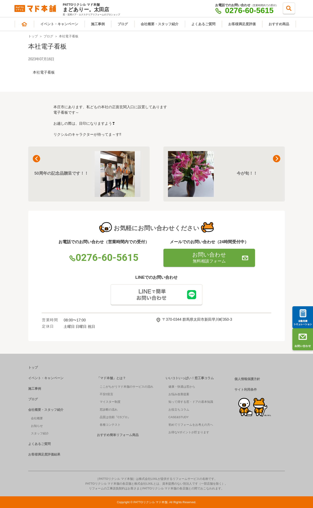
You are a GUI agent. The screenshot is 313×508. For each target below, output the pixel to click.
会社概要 (37, 418)
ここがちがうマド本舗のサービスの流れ (126, 386)
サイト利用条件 (245, 389)
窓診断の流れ (109, 409)
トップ (33, 36)
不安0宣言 (106, 394)
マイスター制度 (110, 401)
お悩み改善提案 (178, 394)
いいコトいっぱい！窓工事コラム (190, 378)
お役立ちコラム (178, 409)
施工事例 (98, 24)
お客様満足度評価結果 (44, 454)
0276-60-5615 (244, 10)
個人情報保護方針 (247, 379)
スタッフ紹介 (40, 433)
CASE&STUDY (178, 417)
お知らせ (37, 426)
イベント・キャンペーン (59, 24)
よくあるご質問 (203, 24)
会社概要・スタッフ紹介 (159, 24)
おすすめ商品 (279, 24)
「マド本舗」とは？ (111, 378)
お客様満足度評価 (242, 24)
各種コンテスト (110, 424)
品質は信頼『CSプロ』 (115, 417)
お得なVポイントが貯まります (188, 432)
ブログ (123, 24)
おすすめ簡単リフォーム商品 (118, 435)
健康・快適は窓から (181, 386)
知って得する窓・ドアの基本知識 (190, 401)
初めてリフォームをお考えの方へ (190, 424)
